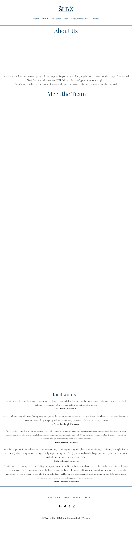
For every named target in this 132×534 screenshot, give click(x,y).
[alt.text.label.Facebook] (69, 506)
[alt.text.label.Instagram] (73, 506)
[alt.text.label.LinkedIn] (60, 506)
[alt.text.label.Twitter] (64, 506)
